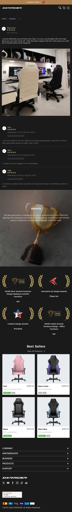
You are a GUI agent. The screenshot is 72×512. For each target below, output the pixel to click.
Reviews (12, 19)
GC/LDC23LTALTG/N (16, 135)
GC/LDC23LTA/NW (15, 179)
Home (4, 19)
